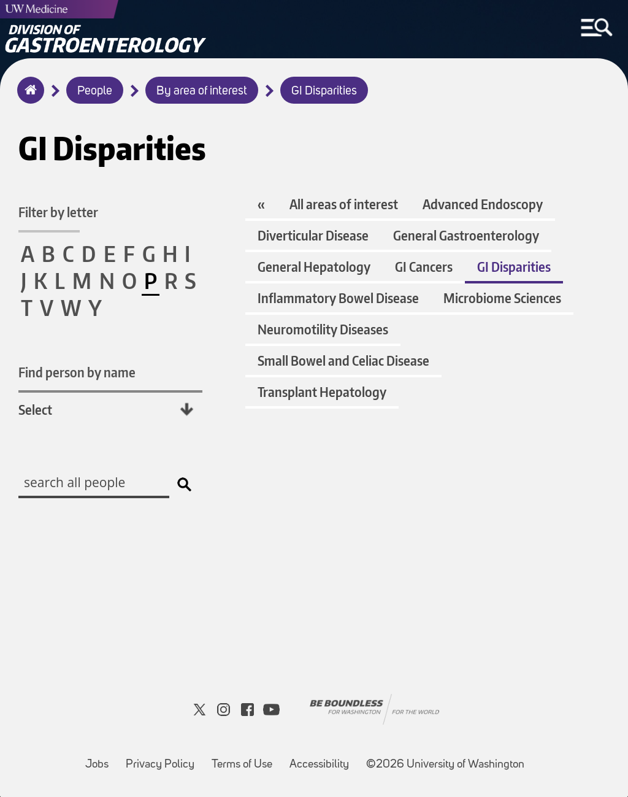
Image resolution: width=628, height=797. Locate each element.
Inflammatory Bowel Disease (338, 298)
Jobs (100, 759)
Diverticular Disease (313, 235)
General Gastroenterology (466, 235)
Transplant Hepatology (322, 391)
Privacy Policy (164, 759)
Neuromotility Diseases (323, 329)
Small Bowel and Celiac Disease (343, 360)
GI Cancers (424, 266)
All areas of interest (343, 204)
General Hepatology (314, 266)
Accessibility (322, 759)
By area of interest (201, 91)
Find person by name (77, 372)
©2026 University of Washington (445, 765)
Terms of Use (246, 759)
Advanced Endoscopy (483, 204)
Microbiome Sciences (502, 298)
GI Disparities (324, 91)
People (94, 91)
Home (28, 98)
